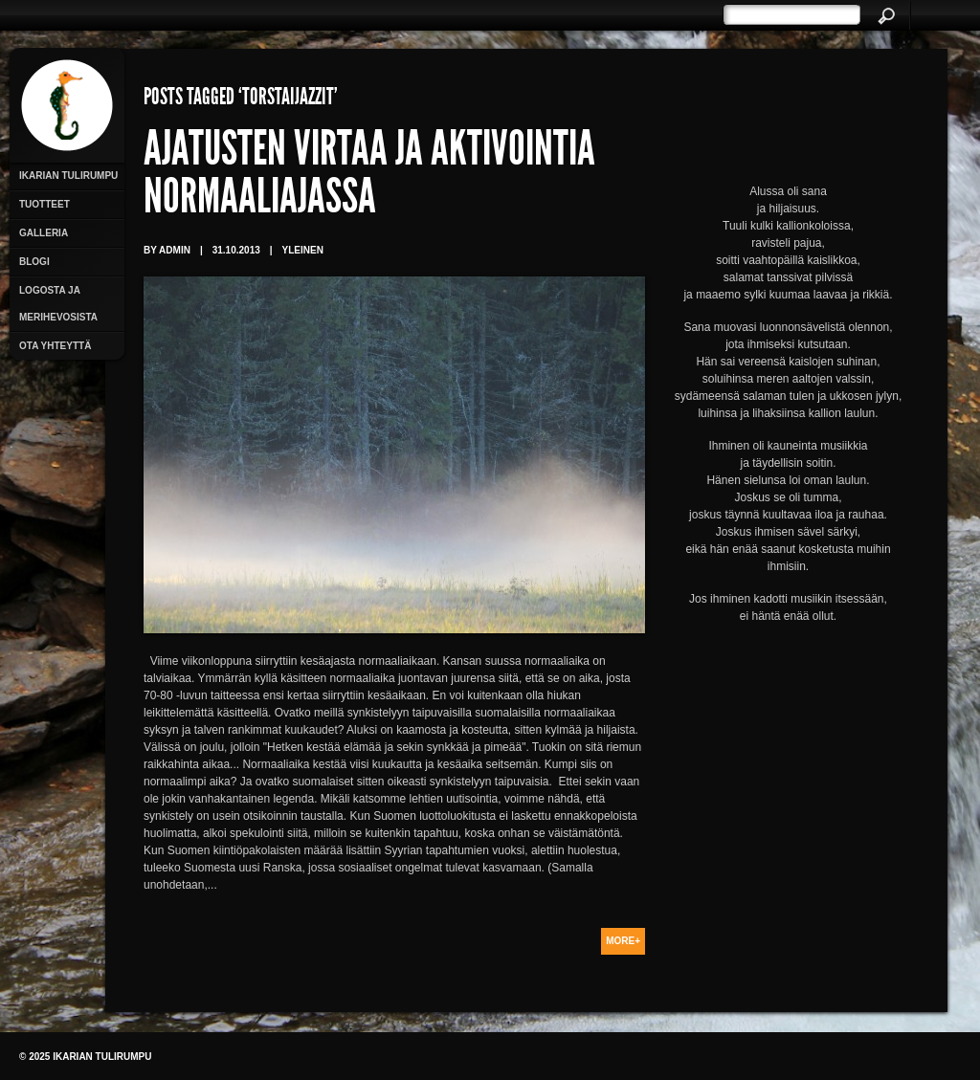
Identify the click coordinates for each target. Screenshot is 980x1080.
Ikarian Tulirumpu (68, 175)
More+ (623, 941)
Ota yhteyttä (55, 346)
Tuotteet (44, 204)
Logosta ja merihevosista (58, 303)
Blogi (34, 261)
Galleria (43, 233)
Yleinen (302, 250)
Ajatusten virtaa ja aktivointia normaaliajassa (369, 177)
